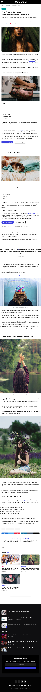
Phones (3, 8)
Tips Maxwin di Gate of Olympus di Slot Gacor (18, 611)
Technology (23, 566)
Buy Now (30, 685)
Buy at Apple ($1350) (20, 222)
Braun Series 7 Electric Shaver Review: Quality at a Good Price (22, 624)
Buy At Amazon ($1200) (7, 222)
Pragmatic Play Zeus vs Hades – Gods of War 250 (19, 634)
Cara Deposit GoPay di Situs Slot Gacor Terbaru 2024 (20, 617)
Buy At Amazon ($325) (7, 142)
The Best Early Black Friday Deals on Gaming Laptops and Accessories (10, 588)
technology (17, 528)
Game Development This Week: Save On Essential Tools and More (10, 569)
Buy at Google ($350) (20, 142)
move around (32, 60)
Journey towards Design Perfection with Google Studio (19, 275)
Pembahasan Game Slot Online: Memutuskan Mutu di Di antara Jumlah (22, 648)
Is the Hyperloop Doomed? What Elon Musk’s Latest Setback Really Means (30, 569)
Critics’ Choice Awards (29, 500)
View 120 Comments (20, 595)
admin (4, 21)
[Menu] (2, 2)
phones (12, 528)
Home (2, 5)
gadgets (8, 528)
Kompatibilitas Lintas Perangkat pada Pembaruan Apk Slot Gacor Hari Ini (23, 642)
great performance (32, 213)
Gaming (2, 566)
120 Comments (26, 21)
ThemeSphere (27, 688)
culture (3, 528)
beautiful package (19, 130)
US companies (29, 399)
